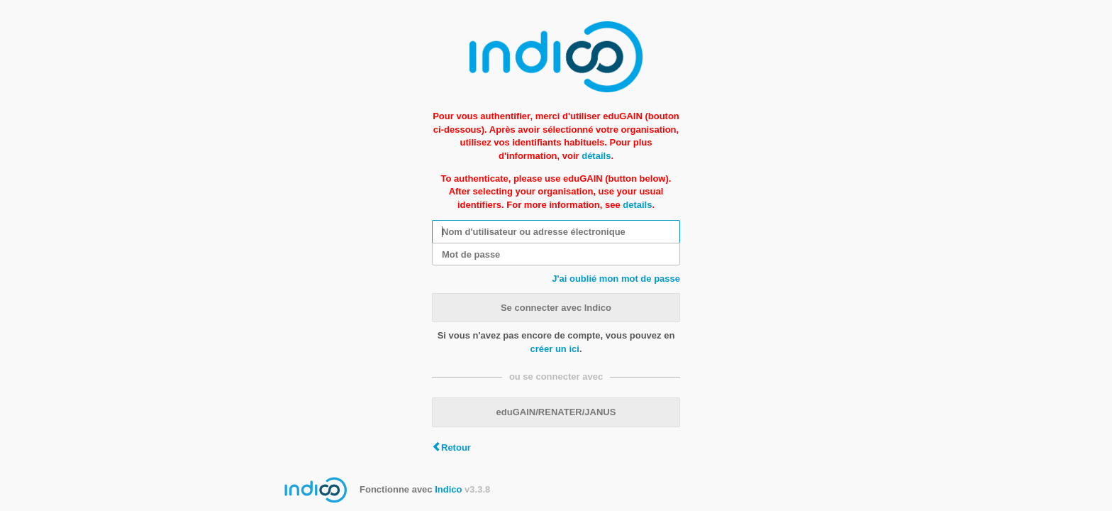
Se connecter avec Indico (556, 307)
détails (596, 155)
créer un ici (554, 349)
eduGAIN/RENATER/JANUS (556, 412)
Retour (456, 447)
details (637, 204)
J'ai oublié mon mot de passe (616, 278)
